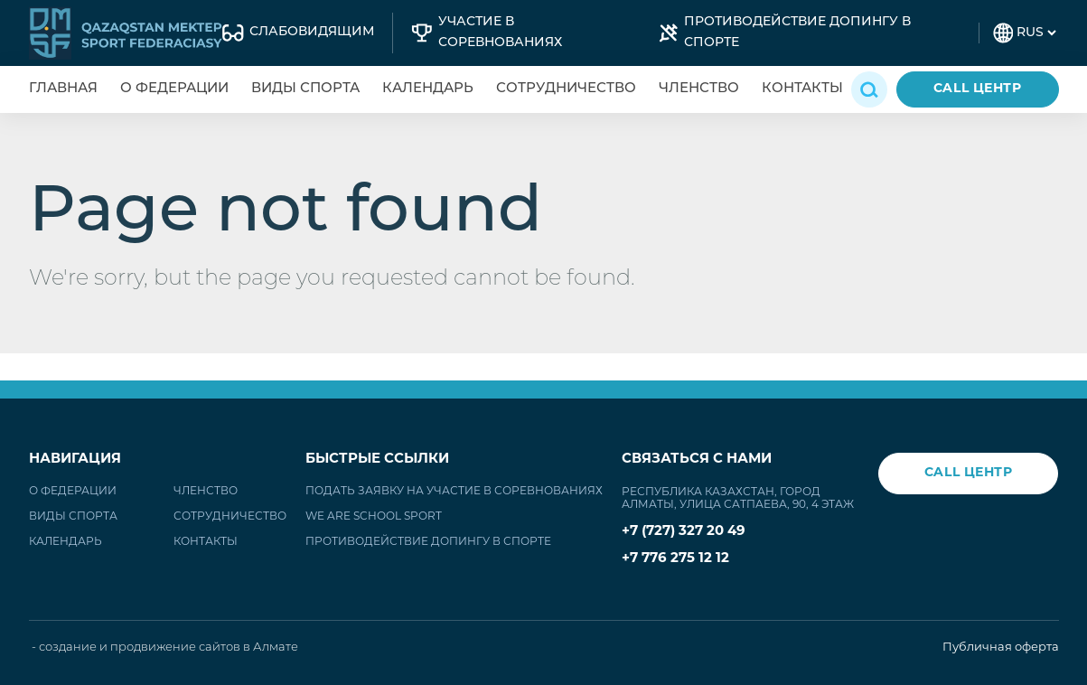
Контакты (802, 89)
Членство (699, 89)
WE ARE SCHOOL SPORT (373, 516)
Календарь (427, 89)
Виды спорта (305, 89)
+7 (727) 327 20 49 (683, 532)
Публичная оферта (1000, 647)
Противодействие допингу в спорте (428, 542)
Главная (63, 89)
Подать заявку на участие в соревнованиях (454, 491)
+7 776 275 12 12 (675, 559)
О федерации (174, 89)
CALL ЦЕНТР (977, 89)
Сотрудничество (566, 89)
